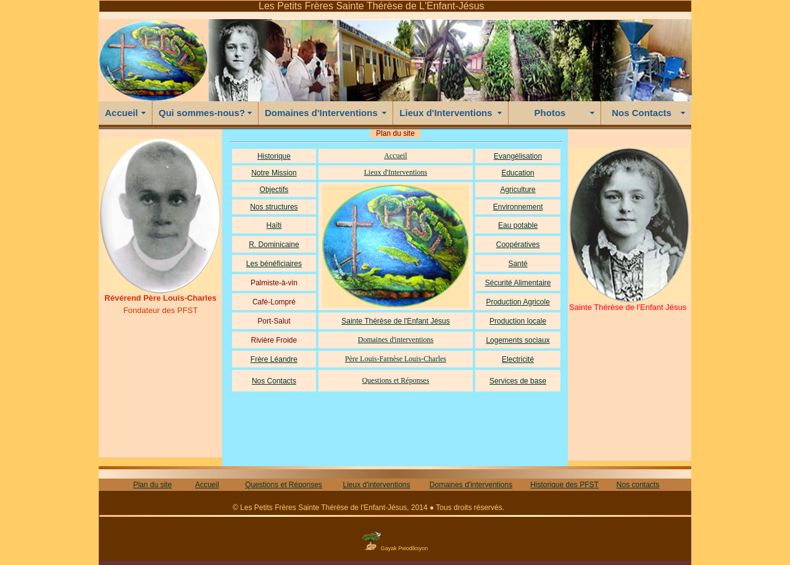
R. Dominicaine (274, 244)
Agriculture (517, 189)
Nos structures (273, 207)
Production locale (517, 321)
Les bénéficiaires (274, 263)
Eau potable (518, 225)
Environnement (518, 207)
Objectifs (274, 189)
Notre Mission (273, 173)
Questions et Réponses (396, 380)
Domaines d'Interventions (321, 112)
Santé (517, 263)
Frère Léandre (274, 359)
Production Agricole (517, 302)
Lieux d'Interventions (445, 112)
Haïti (274, 225)
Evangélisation (518, 156)
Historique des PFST (564, 484)
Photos (550, 112)
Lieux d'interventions (376, 484)
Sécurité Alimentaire (518, 282)
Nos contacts (638, 484)
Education (517, 173)
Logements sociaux (517, 340)
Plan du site (152, 484)
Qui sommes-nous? (202, 112)
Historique (274, 156)
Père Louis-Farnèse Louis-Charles (395, 358)
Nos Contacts (642, 112)
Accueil (121, 112)
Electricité (518, 359)
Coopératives (518, 244)
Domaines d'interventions (395, 339)
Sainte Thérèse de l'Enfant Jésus (395, 321)
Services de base (517, 381)
